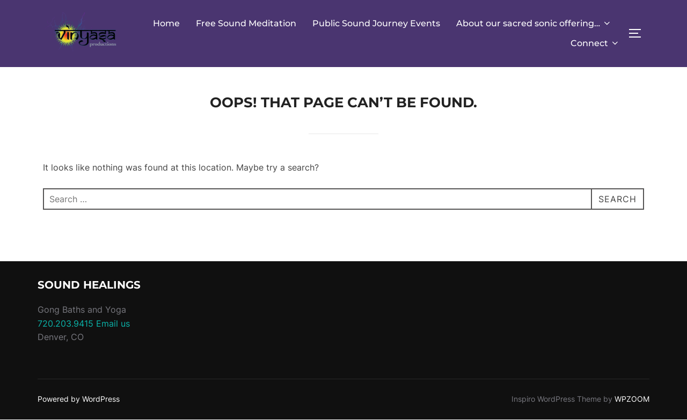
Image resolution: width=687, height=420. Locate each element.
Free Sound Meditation (246, 23)
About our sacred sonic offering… (534, 23)
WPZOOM (632, 398)
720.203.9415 (65, 323)
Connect (595, 43)
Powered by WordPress (79, 398)
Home (166, 23)
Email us (113, 323)
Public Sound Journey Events (376, 23)
